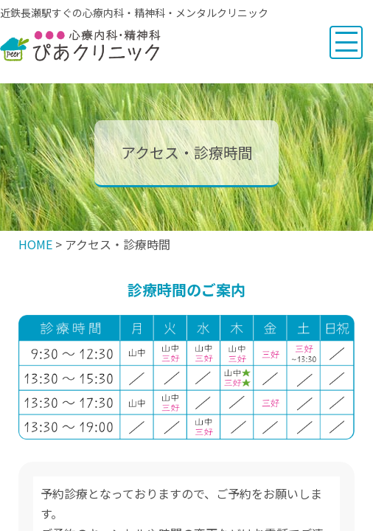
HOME (35, 244)
